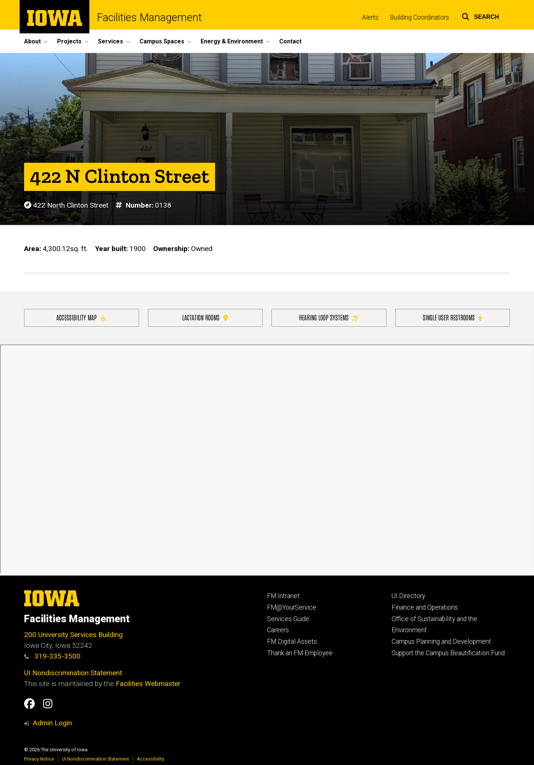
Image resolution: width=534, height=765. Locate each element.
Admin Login (52, 723)
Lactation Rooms (205, 317)
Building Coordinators (419, 17)
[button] (480, 16)
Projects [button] (69, 41)
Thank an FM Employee (300, 653)
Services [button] (110, 41)
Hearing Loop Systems (329, 317)
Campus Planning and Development (441, 641)
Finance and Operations (425, 607)
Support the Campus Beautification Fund (448, 653)
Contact (290, 41)
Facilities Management (149, 17)
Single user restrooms (452, 317)
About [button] (32, 41)
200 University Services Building (73, 634)
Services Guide (288, 619)
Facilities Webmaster (148, 683)
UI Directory (408, 596)
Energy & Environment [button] (232, 41)
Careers (278, 630)
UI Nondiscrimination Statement (73, 673)
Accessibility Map (81, 317)
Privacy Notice (39, 759)
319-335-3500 (52, 656)
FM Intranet (283, 596)
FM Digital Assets (292, 641)
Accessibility (150, 759)
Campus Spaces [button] (161, 41)
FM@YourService (291, 607)
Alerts (370, 17)
